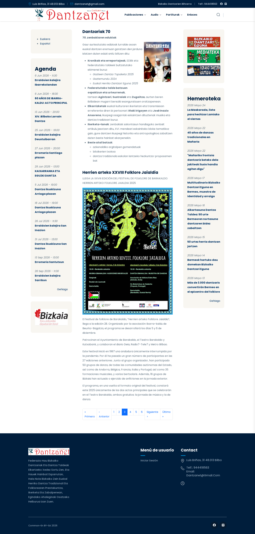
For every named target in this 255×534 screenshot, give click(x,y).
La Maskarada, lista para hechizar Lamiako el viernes (203, 114)
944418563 (201, 468)
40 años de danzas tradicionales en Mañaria (200, 137)
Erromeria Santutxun (49, 262)
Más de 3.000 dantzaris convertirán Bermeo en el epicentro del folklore (203, 287)
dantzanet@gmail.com (203, 475)
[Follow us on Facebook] (214, 525)
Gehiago (62, 289)
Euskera (45, 39)
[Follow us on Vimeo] (223, 525)
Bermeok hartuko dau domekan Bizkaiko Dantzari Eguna (202, 264)
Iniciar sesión (149, 460)
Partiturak (173, 15)
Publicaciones (134, 15)
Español (45, 43)
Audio (154, 15)
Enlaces (192, 15)
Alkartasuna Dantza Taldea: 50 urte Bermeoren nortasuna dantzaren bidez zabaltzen (202, 219)
